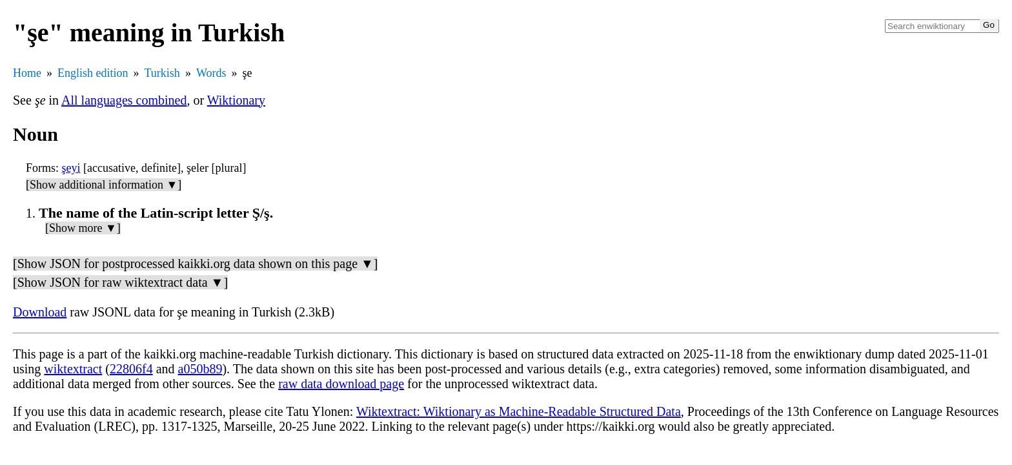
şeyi (71, 167)
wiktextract (73, 369)
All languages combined (124, 100)
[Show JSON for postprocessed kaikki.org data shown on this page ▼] (195, 263)
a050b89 (200, 369)
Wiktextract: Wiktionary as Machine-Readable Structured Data (518, 411)
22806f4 (131, 369)
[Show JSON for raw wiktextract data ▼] (120, 282)
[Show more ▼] (83, 228)
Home (27, 73)
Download (39, 312)
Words (211, 73)
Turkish (162, 73)
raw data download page (341, 384)
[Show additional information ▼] (103, 184)
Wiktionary (236, 100)
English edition (92, 73)
